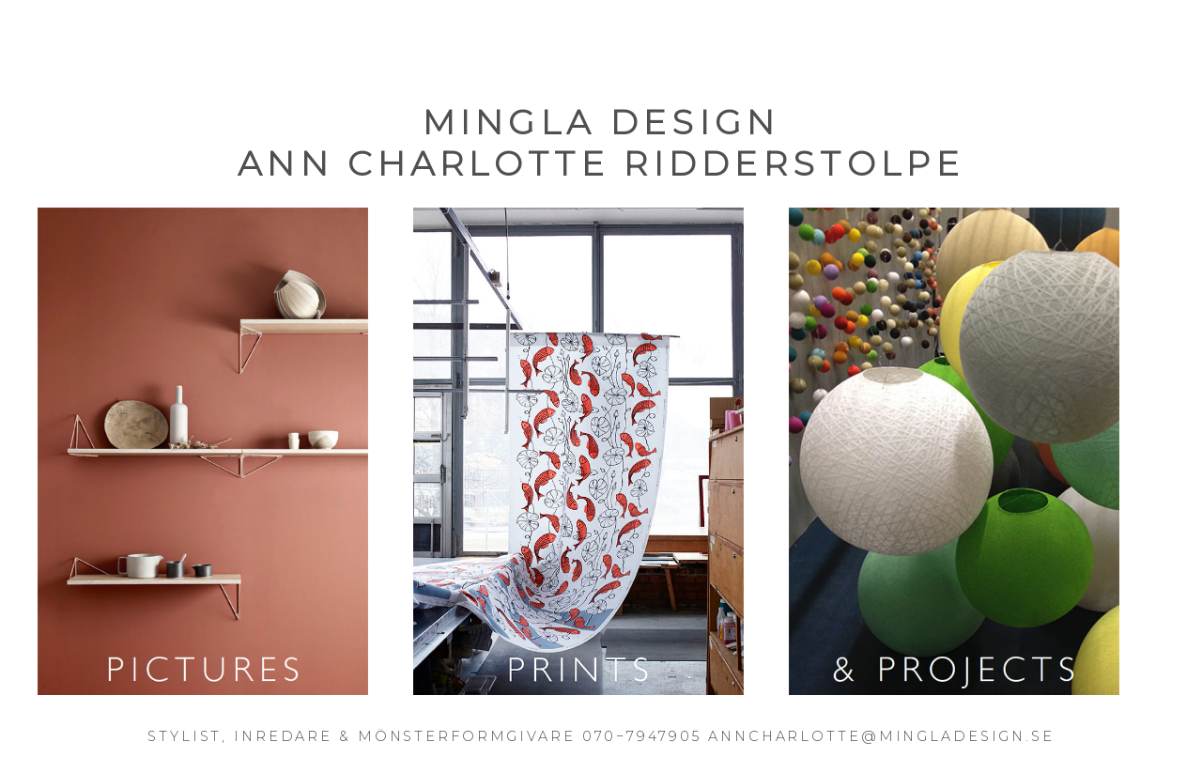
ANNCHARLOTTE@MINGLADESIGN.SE (881, 736)
